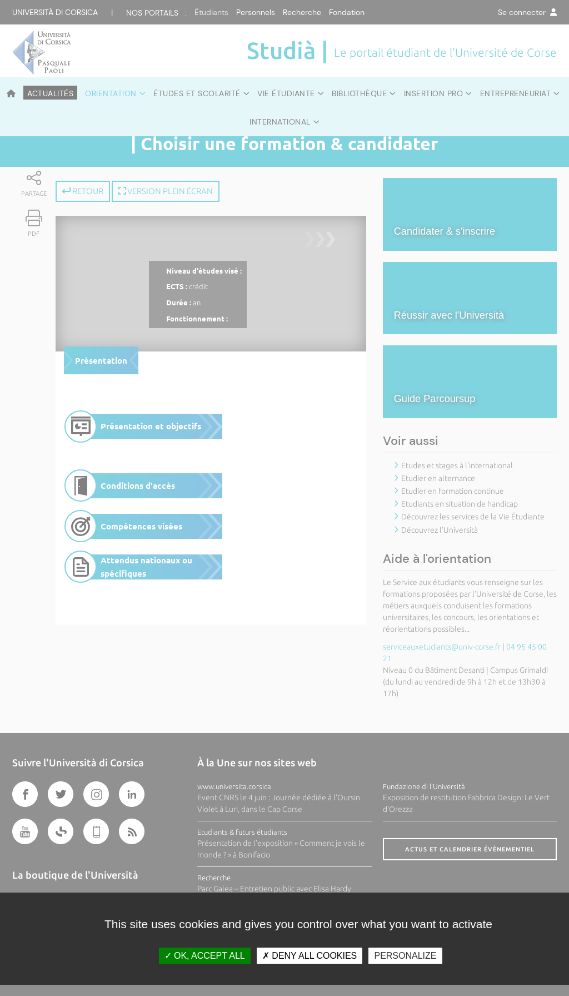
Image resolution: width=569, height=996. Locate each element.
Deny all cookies (309, 955)
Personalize (405, 955)
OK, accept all (204, 955)
